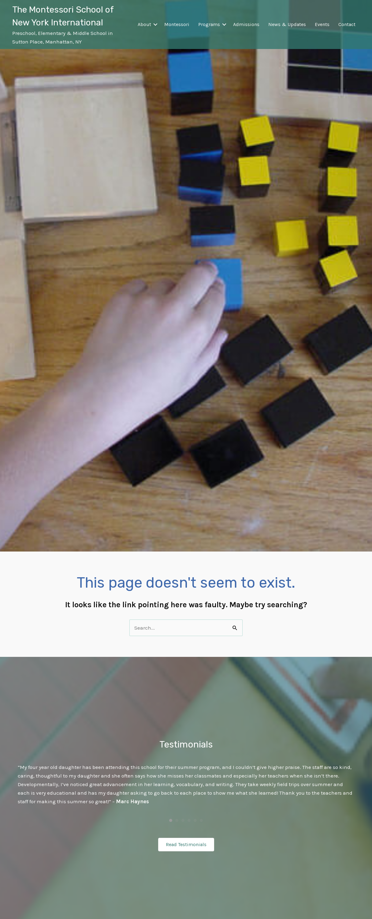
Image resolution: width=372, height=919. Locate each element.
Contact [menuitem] (346, 24)
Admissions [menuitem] (246, 24)
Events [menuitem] (322, 24)
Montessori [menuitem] (176, 24)
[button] (155, 24)
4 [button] (189, 820)
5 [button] (195, 820)
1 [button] (170, 820)
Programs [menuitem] (209, 24)
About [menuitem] (144, 24)
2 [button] (176, 820)
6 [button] (201, 820)
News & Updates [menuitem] (287, 24)
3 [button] (182, 820)
